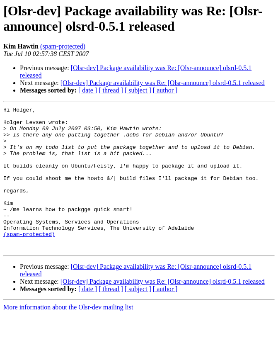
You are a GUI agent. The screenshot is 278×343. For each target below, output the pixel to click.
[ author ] (165, 90)
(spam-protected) (62, 46)
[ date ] (87, 90)
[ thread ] (111, 90)
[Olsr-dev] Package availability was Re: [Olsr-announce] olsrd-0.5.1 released (162, 82)
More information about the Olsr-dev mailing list (68, 335)
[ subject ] (138, 90)
